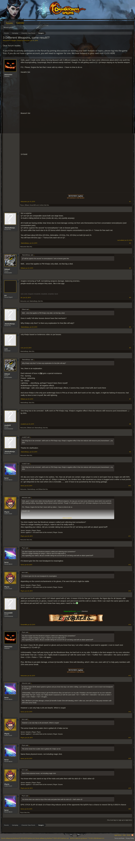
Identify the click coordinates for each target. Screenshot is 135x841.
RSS (132, 835)
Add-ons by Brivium (87, 838)
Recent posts (8, 27)
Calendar (20, 23)
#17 (130, 737)
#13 (130, 591)
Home (128, 835)
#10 (130, 486)
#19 (130, 788)
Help (124, 835)
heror (6, 478)
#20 (130, 809)
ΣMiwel (27, 205)
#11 (130, 536)
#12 (130, 564)
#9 (130, 452)
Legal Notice (118, 835)
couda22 (7, 425)
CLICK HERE (109, 53)
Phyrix (22, 205)
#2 (130, 243)
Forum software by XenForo (18, 838)
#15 (130, 675)
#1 (130, 201)
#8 (130, 424)
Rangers (13, 40)
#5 (130, 327)
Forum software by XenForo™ (52, 838)
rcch (6, 349)
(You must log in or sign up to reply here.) (119, 820)
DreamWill (33, 205)
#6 (130, 348)
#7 (130, 399)
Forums (9, 23)
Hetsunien (27, 40)
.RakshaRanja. (9, 228)
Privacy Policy (130, 838)
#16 (130, 712)
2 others (41, 205)
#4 (130, 297)
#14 (130, 624)
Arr (5, 295)
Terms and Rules (119, 838)
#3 (130, 268)
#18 (130, 758)
